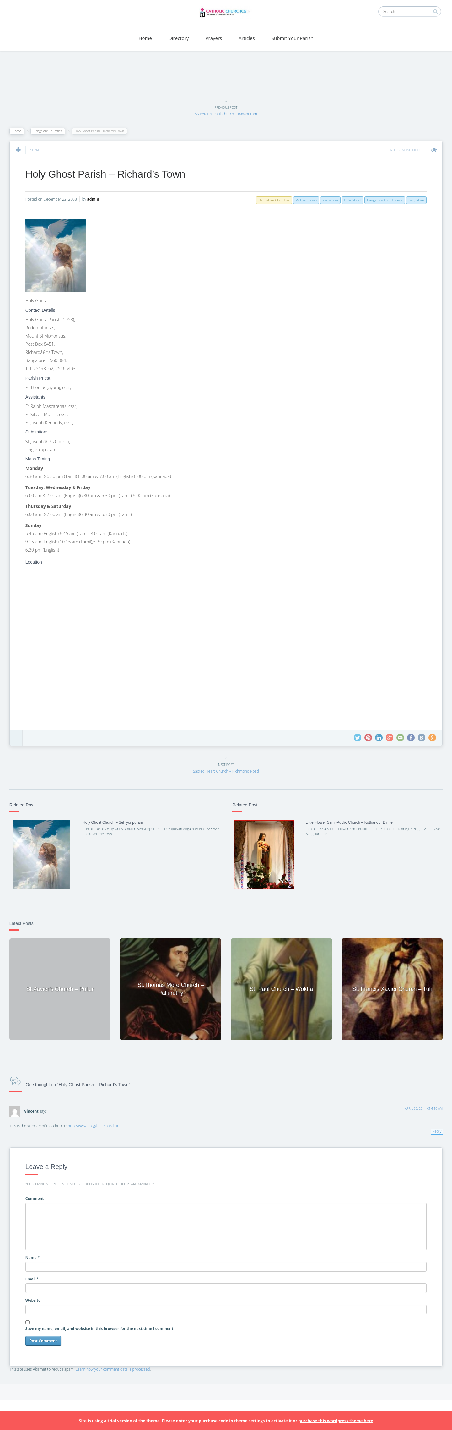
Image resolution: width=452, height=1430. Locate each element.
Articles (247, 38)
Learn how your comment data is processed (116, 1367)
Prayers (214, 38)
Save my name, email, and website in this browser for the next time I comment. (103, 1327)
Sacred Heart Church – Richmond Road (226, 771)
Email (35, 1277)
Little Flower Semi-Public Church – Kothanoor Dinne (347, 822)
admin (96, 199)
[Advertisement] (226, 74)
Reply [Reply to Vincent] (433, 1129)
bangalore (413, 200)
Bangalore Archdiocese (381, 200)
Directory (179, 38)
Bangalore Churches (51, 131)
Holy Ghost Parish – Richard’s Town (108, 174)
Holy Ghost (349, 200)
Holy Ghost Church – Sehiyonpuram (115, 822)
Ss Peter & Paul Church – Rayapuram (226, 114)
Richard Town (303, 200)
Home (145, 38)
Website (36, 1298)
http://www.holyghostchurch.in (96, 1124)
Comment (38, 1197)
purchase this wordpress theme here (335, 1420)
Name (36, 1256)
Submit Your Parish (293, 38)
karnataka (327, 200)
